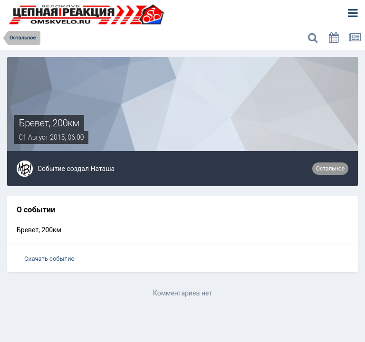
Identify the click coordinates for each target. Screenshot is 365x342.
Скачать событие (49, 258)
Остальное (330, 168)
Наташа (102, 168)
